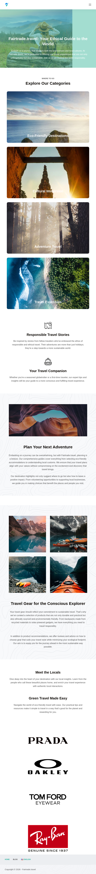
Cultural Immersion (48, 191)
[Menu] (90, 4)
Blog (15, 859)
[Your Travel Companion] (48, 361)
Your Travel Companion (48, 371)
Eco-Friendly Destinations (48, 136)
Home (7, 859)
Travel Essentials (48, 302)
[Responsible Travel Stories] (48, 325)
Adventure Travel (48, 246)
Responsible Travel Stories (48, 335)
